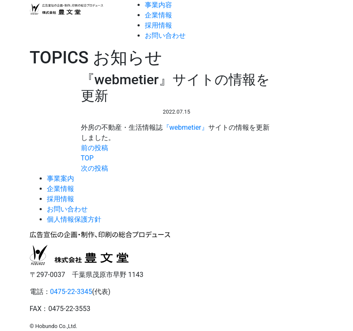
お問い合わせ (165, 35)
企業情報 (158, 15)
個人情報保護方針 (74, 219)
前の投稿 (94, 148)
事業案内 (60, 178)
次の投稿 (94, 168)
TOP (87, 158)
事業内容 (158, 5)
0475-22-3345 (71, 292)
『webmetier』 (185, 127)
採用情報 (158, 25)
